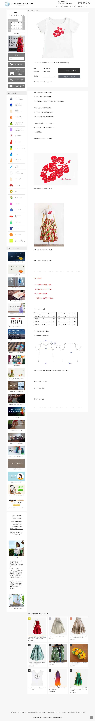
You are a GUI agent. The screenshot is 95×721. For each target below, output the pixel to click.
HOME (29, 10)
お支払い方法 (50, 712)
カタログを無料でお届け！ (16, 601)
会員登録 (66, 6)
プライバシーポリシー (61, 712)
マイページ (59, 6)
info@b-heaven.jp (16, 518)
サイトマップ (81, 712)
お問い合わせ (80, 6)
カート (88, 6)
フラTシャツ (35, 10)
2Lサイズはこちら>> (39, 388)
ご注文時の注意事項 (32, 712)
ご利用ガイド (13, 712)
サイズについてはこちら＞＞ (43, 81)
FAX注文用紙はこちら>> (16, 529)
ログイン (72, 6)
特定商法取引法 (72, 712)
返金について (42, 712)
